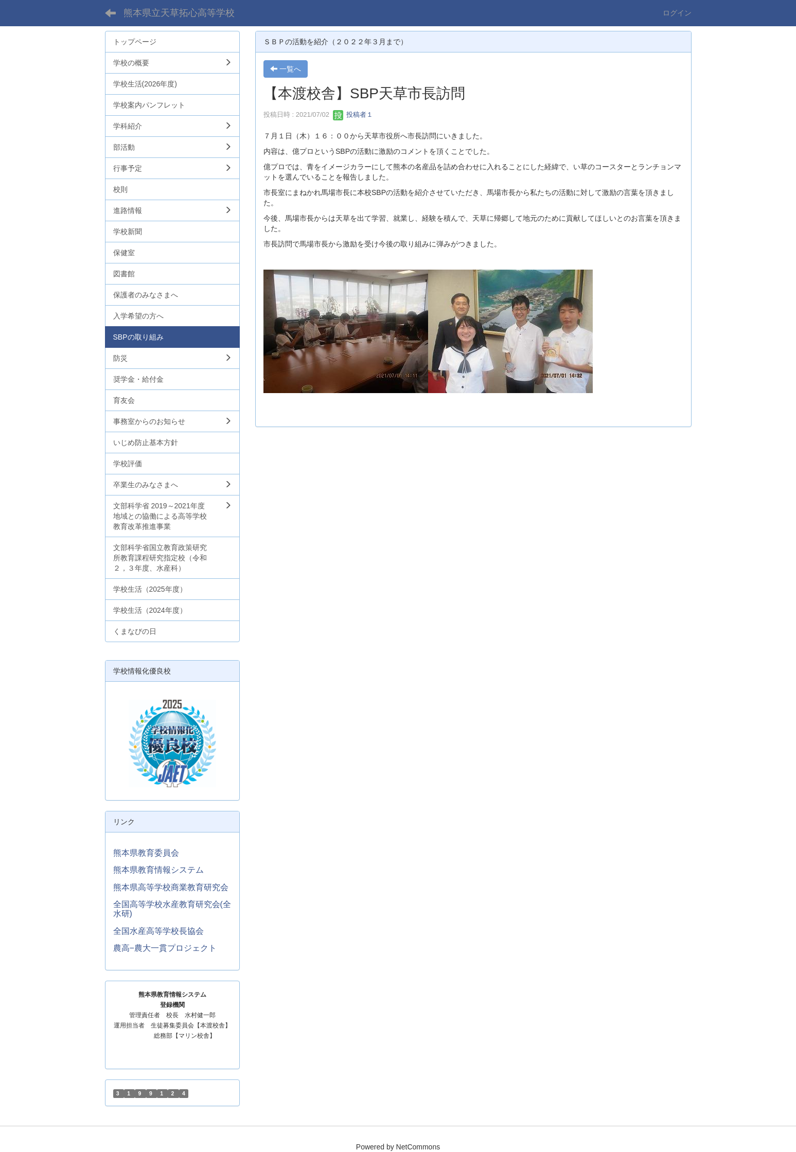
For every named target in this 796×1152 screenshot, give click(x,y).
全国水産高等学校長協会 (158, 931)
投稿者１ (353, 114)
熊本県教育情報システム (158, 869)
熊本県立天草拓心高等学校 (179, 13)
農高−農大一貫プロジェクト (165, 948)
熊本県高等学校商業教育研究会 (170, 887)
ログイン (677, 13)
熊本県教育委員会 (146, 852)
